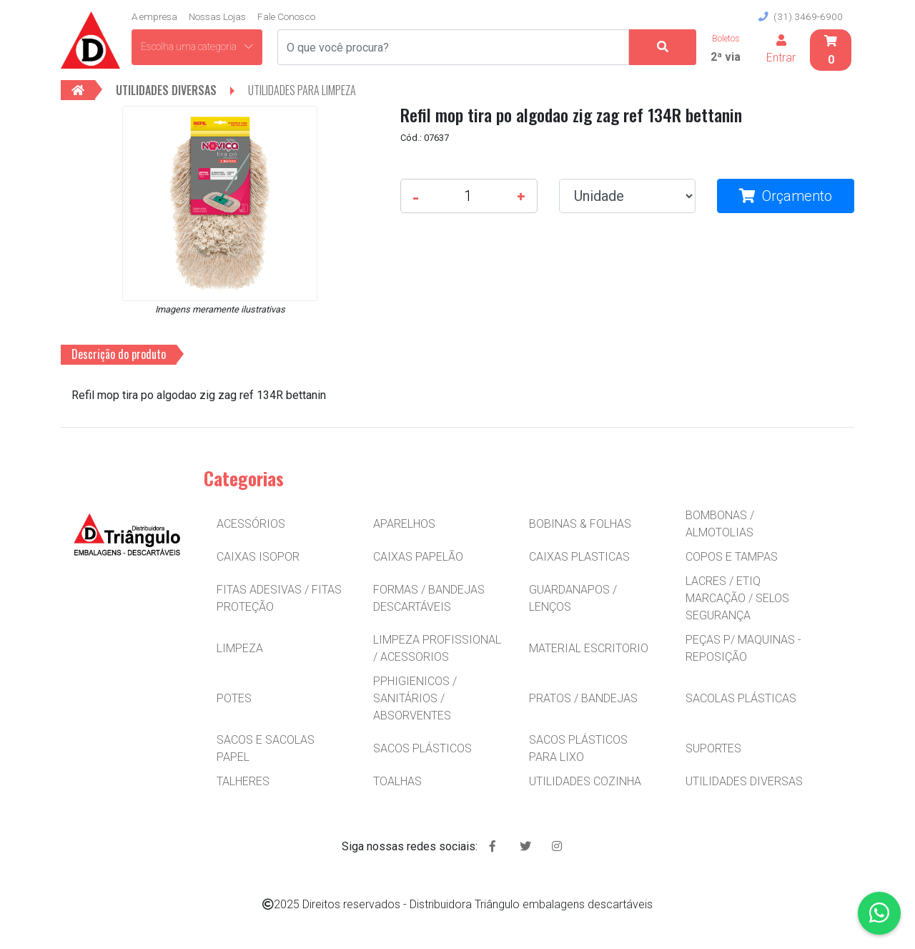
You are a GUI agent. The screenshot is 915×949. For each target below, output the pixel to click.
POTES (234, 698)
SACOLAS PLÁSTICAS (741, 698)
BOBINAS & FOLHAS (580, 524)
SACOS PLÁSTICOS (422, 748)
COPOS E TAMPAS (732, 557)
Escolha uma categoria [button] (197, 46)
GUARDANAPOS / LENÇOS (573, 598)
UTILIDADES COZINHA (585, 781)
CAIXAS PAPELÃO (418, 557)
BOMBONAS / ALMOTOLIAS (720, 523)
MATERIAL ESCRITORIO (588, 648)
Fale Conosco (286, 16)
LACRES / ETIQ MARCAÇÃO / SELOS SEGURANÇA (737, 598)
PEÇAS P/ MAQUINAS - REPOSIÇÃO (743, 648)
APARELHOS (404, 524)
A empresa (154, 16)
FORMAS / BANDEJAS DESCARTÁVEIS (429, 598)
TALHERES (243, 781)
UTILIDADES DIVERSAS (744, 781)
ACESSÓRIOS (251, 524)
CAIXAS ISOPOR (258, 557)
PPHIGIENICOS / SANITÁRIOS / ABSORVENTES (415, 698)
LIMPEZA (240, 648)
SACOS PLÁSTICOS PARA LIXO (578, 748)
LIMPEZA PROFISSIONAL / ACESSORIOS (437, 648)
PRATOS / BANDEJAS (583, 698)
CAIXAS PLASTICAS (579, 557)
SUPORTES (713, 748)
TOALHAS (397, 781)
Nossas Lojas (217, 16)
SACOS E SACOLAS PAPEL (266, 748)
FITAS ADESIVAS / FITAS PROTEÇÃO (279, 598)
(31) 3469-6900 (800, 16)
